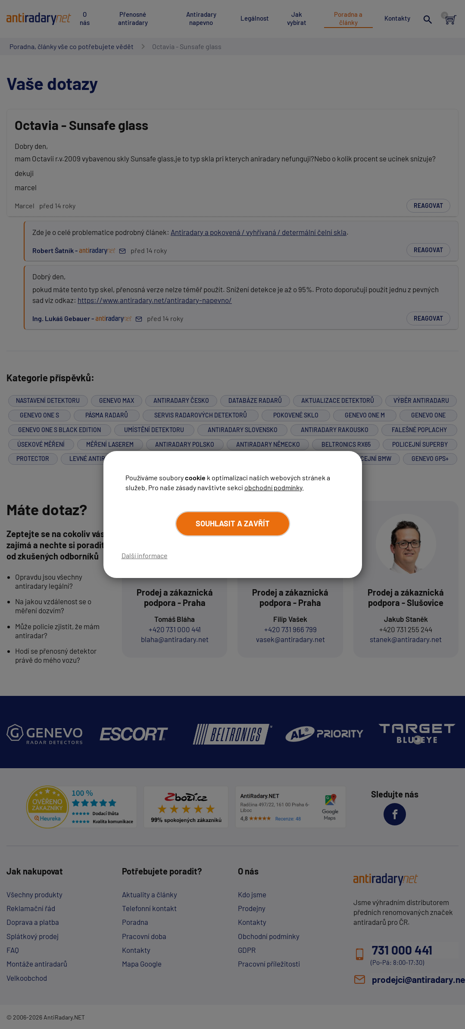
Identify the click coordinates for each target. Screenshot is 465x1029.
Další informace (145, 555)
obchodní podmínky (273, 487)
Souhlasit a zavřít (233, 523)
